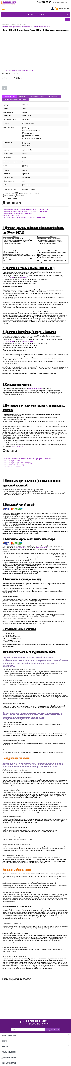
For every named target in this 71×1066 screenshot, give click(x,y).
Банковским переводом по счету (13, 465)
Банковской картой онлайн (12, 461)
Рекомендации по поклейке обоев (15, 100)
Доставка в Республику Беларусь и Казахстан (18, 213)
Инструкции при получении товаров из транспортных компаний (24, 217)
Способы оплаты (53, 96)
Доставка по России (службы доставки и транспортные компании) (25, 211)
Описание (22, 96)
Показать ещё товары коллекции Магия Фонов (17, 70)
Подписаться (53, 1030)
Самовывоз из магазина (11, 215)
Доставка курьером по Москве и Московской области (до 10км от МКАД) (27, 209)
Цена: (4, 78)
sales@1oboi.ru (25, 277)
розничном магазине (35, 388)
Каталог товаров (35, 15)
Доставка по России (37, 96)
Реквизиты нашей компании (12, 467)
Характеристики (9, 96)
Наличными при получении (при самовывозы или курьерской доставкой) (27, 459)
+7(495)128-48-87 (8, 277)
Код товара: (6, 74)
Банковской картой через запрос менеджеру (17, 463)
